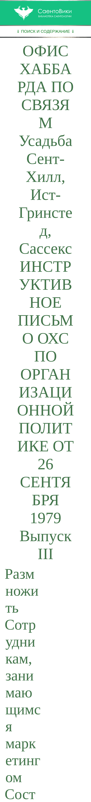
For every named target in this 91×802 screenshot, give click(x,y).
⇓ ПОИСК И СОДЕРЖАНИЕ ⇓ (45, 31)
